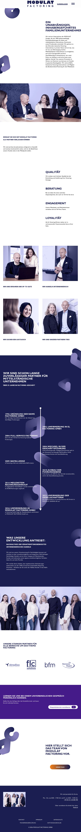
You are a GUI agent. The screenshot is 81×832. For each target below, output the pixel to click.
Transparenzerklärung (28, 823)
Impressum (39, 819)
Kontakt (21, 819)
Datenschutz (58, 819)
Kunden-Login (62, 4)
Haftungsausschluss (54, 823)
